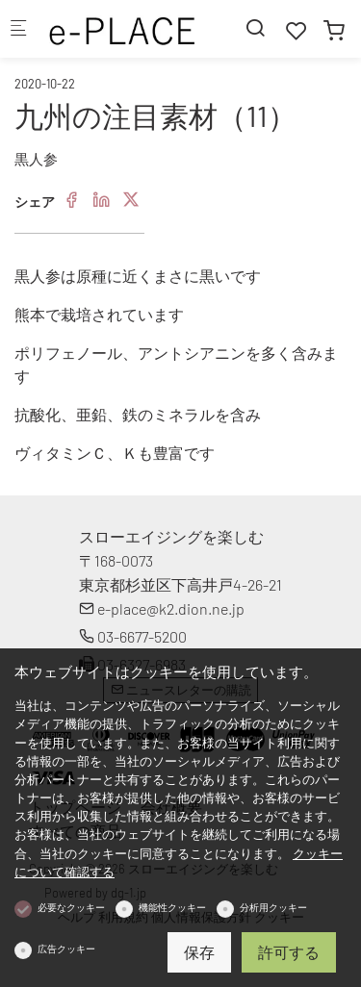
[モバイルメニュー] (18, 29)
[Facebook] (71, 200)
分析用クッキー (273, 907)
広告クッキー (66, 948)
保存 (199, 952)
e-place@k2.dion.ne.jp (162, 608)
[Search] (255, 27)
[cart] (334, 30)
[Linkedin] (101, 200)
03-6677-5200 (133, 636)
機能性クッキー (172, 907)
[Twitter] (130, 200)
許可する (289, 952)
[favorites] (296, 30)
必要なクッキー (71, 907)
